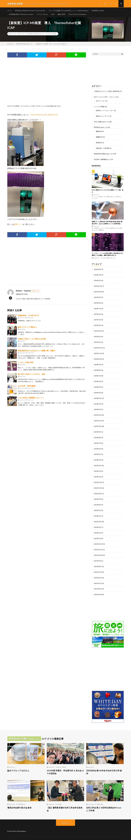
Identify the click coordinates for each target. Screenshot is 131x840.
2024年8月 (97, 368)
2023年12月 (98, 412)
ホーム (9, 10)
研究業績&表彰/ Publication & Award (21, 14)
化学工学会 (100, 798)
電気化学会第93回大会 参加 (19, 801)
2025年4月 (97, 323)
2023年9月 (97, 428)
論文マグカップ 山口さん (18, 764)
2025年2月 (97, 334)
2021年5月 (97, 577)
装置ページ (18, 225)
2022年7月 (97, 505)
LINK (53, 14)
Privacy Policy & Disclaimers (78, 14)
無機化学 (99, 136)
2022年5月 (97, 516)
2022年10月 (98, 489)
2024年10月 (98, 356)
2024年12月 (98, 345)
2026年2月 (97, 279)
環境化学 (99, 142)
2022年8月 (97, 500)
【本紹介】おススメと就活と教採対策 (106, 92)
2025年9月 (97, 296)
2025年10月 (98, 290)
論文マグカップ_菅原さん (27, 327)
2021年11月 (98, 544)
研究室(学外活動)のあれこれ (36, 34)
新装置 (54, 34)
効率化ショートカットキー (105, 110)
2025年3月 (97, 329)
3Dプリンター (100, 101)
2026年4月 (97, 268)
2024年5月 (97, 384)
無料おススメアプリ (102, 116)
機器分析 (99, 131)
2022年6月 (97, 511)
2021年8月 (97, 561)
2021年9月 (97, 555)
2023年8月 (97, 434)
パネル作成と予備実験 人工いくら (31, 398)
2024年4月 (97, 390)
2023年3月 (97, 461)
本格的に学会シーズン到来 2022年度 (32, 339)
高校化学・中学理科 (102, 147)
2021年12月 (98, 538)
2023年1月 (97, 472)
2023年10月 (98, 423)
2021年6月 (97, 572)
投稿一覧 (35, 291)
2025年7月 (97, 307)
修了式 (59, 760)
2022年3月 (97, 522)
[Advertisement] (46, 84)
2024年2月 (97, 401)
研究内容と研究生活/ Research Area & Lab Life (30, 10)
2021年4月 (97, 583)
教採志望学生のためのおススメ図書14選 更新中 (36, 351)
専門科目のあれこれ (100, 127)
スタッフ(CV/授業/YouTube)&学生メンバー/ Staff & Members (69, 10)
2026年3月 (97, 274)
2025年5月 (97, 318)
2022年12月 (98, 478)
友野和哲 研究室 (25, 835)
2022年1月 (97, 533)
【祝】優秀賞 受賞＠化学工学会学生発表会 (64, 802)
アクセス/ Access (42, 14)
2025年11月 (98, 285)
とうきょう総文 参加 (25, 363)
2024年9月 (97, 362)
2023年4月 (97, 456)
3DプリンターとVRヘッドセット (105, 97)
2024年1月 (97, 406)
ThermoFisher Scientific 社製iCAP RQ (44, 115)
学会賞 (59, 798)
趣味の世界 (62, 14)
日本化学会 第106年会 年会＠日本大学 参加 (104, 765)
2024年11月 (98, 351)
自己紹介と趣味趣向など (102, 158)
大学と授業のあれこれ (101, 121)
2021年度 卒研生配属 (26, 386)
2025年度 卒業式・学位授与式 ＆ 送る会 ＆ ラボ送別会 (65, 765)
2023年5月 (97, 450)
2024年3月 (97, 395)
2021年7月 (97, 566)
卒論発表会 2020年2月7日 (28, 316)
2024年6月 (97, 379)
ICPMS (49, 34)
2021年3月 (97, 588)
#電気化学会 (21, 798)
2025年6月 (97, 312)
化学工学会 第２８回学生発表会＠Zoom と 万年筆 (103, 802)
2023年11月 (98, 417)
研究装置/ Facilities (99, 10)
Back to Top (66, 817)
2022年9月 (97, 494)
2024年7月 (97, 373)
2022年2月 (97, 527)
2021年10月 (98, 549)
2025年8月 (97, 301)
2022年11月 (98, 483)
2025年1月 (97, 340)
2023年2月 (97, 467)
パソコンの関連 (99, 107)
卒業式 (64, 760)
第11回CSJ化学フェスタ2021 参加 (31, 374)
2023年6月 (97, 445)
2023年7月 (97, 439)
